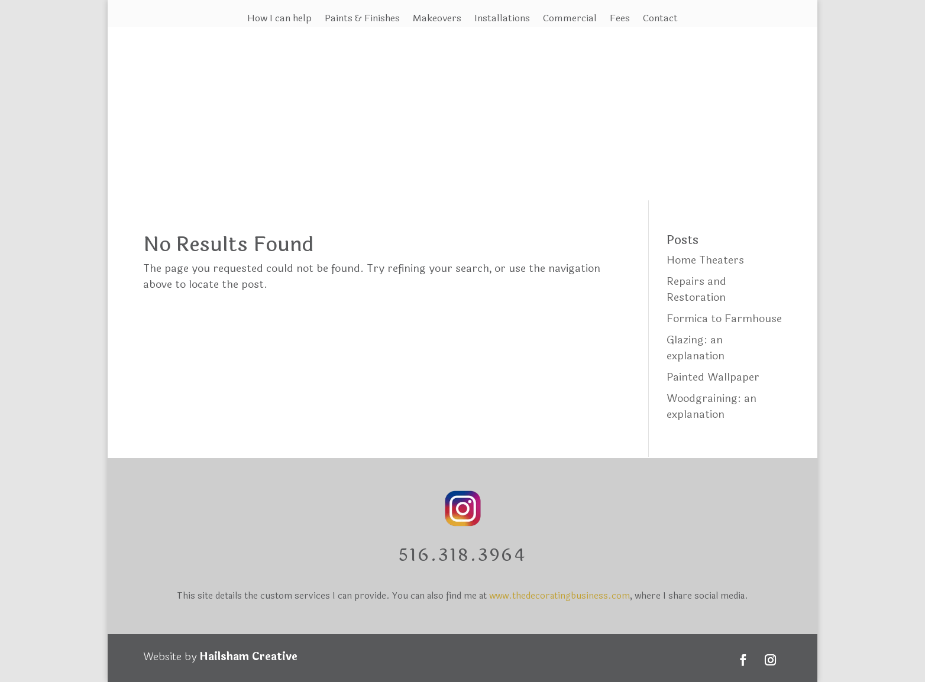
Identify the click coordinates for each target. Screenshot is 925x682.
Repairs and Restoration (696, 289)
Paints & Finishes (362, 19)
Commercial (570, 19)
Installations (502, 19)
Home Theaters (705, 260)
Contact (660, 19)
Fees (620, 19)
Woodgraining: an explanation (711, 406)
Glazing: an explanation (696, 348)
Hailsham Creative (248, 656)
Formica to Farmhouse (724, 318)
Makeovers (437, 19)
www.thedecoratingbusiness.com (559, 596)
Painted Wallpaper (713, 377)
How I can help (279, 19)
